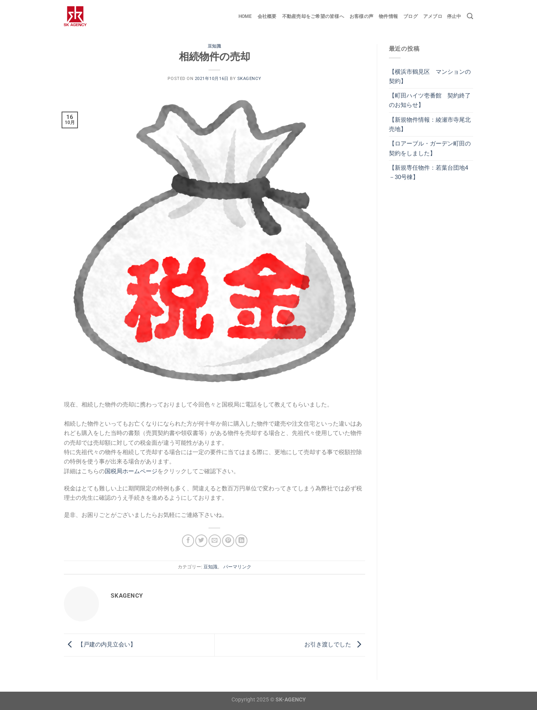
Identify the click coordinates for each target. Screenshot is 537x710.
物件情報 (388, 16)
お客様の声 (361, 16)
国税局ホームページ (131, 471)
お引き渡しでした (334, 644)
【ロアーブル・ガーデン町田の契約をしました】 (430, 148)
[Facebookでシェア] (188, 540)
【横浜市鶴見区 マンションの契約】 (430, 76)
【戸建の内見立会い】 (100, 644)
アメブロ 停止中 (442, 16)
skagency (249, 78)
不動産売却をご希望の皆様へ (313, 16)
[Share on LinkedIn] (241, 540)
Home (245, 16)
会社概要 (267, 16)
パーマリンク (237, 567)
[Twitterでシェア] (201, 540)
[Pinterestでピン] (228, 540)
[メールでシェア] (214, 540)
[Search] (470, 16)
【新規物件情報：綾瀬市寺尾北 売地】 (431, 124)
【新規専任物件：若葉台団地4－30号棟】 (428, 172)
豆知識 (214, 46)
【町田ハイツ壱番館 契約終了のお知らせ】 (430, 100)
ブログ (410, 16)
